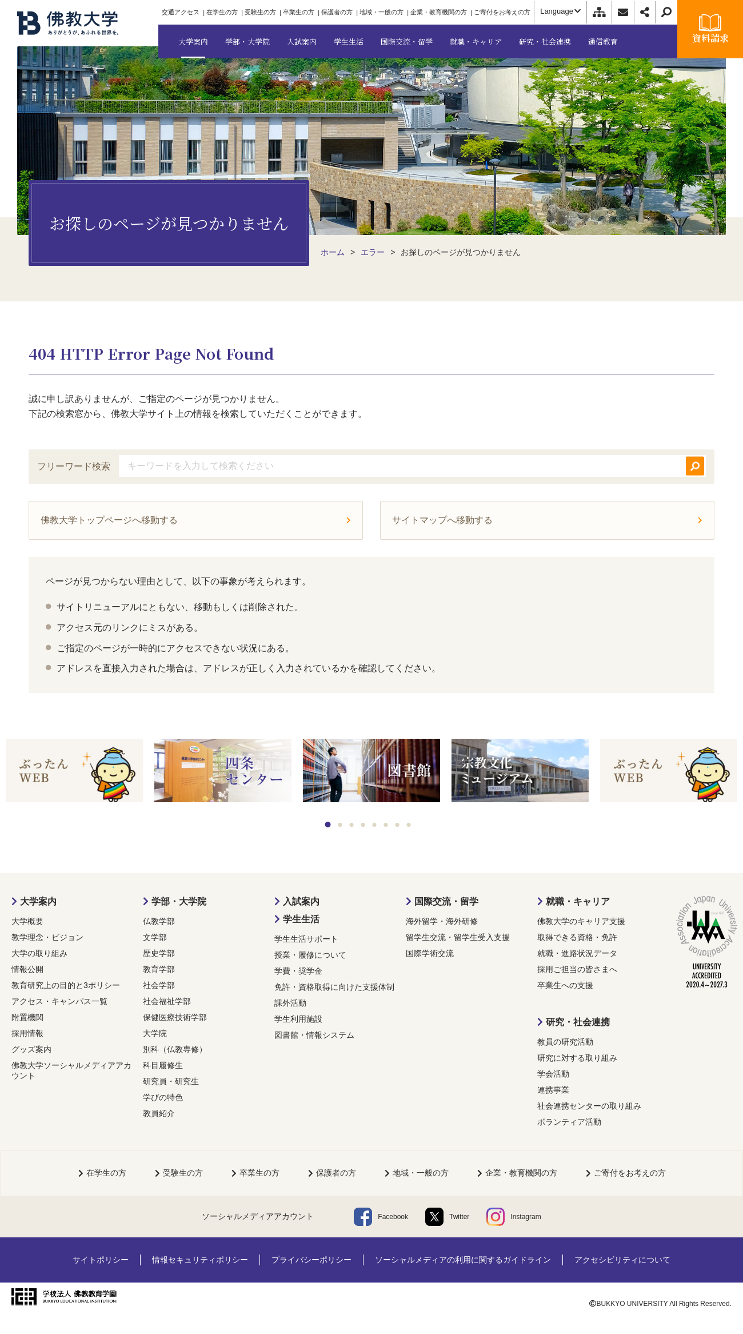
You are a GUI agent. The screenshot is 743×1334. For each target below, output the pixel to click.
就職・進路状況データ (577, 953)
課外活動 (290, 1003)
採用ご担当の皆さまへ (577, 969)
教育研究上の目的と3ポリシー (65, 985)
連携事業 (553, 1089)
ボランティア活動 (569, 1121)
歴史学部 (159, 953)
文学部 (155, 937)
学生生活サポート (306, 938)
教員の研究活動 (565, 1041)
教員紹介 (159, 1113)
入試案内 (301, 901)
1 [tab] (328, 824)
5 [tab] (375, 825)
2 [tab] (340, 825)
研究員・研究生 (171, 1081)
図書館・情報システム (314, 1035)
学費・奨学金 (298, 970)
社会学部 (159, 985)
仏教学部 (159, 921)
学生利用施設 (298, 1019)
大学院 (155, 1033)
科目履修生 (163, 1065)
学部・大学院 (178, 901)
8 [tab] (409, 825)
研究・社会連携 (578, 1022)
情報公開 (27, 969)
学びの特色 (163, 1097)
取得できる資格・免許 (577, 937)
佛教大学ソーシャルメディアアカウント (71, 1070)
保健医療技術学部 (175, 1017)
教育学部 (159, 969)
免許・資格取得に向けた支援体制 (334, 986)
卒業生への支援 (565, 985)
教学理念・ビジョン (47, 937)
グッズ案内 (31, 1049)
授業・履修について (310, 954)
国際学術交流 (430, 953)
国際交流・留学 (446, 901)
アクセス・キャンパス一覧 (59, 1001)
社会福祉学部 (167, 1001)
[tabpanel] (74, 771)
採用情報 (27, 1033)
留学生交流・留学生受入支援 (458, 937)
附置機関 (27, 1017)
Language (560, 11)
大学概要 (27, 921)
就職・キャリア (578, 901)
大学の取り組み (39, 953)
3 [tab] (352, 825)
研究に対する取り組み (577, 1057)
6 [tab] (386, 825)
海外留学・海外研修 (442, 921)
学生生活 (301, 919)
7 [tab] (398, 825)
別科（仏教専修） (175, 1049)
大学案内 (38, 901)
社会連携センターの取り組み (589, 1105)
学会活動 (553, 1073)
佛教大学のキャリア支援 (581, 921)
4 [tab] (363, 825)
